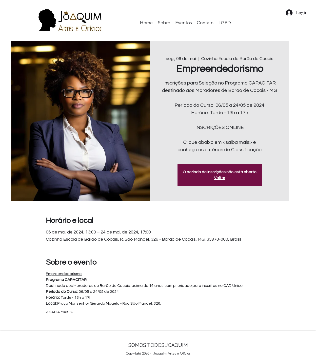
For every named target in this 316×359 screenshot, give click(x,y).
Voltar (219, 178)
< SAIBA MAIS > (59, 312)
